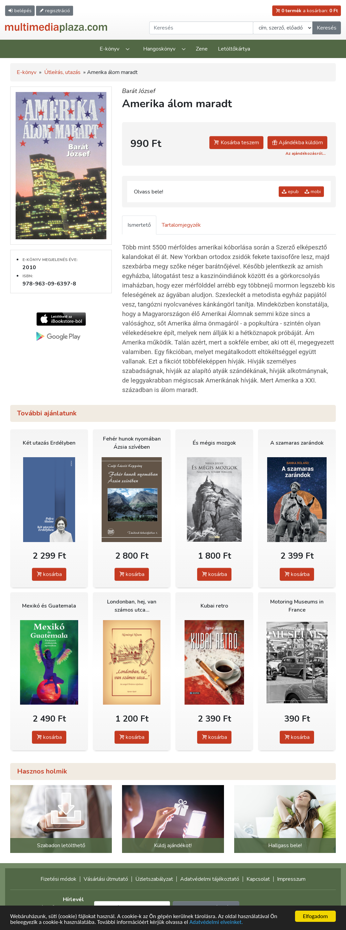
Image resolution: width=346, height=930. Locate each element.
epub (290, 191)
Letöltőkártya (234, 49)
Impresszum (291, 879)
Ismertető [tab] (139, 225)
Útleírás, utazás (62, 72)
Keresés (326, 28)
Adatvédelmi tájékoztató (209, 879)
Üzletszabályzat (154, 879)
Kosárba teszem (236, 142)
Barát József (138, 91)
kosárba (49, 574)
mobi (313, 191)
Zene (202, 49)
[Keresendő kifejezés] (201, 27)
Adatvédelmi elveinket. (216, 923)
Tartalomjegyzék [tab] (181, 225)
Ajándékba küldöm (297, 142)
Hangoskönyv (159, 49)
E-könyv (109, 49)
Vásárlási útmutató (106, 879)
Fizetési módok (58, 879)
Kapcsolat (258, 879)
